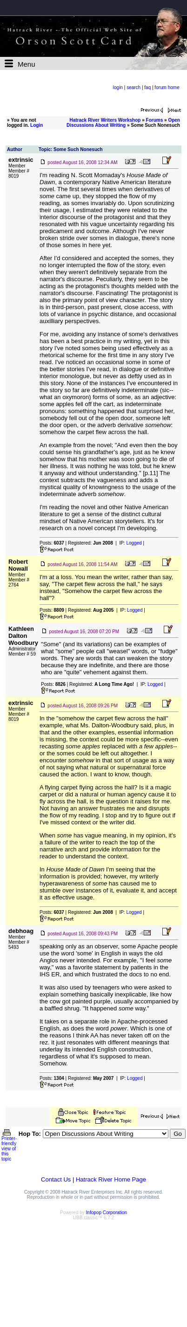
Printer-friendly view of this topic (9, 1146)
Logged (133, 543)
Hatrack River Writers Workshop (104, 120)
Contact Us (56, 1179)
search (133, 87)
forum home (166, 87)
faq (147, 87)
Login (36, 125)
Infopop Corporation (106, 1212)
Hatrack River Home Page (111, 1179)
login (118, 87)
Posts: (52, 543)
